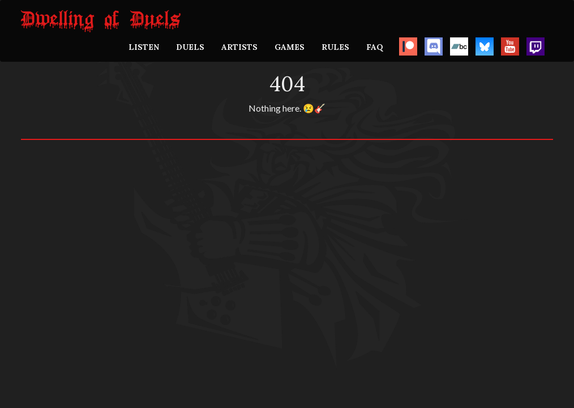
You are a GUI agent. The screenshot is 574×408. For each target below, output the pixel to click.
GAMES (290, 47)
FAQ (374, 47)
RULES (335, 47)
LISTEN (143, 47)
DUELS (190, 47)
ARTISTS (239, 47)
